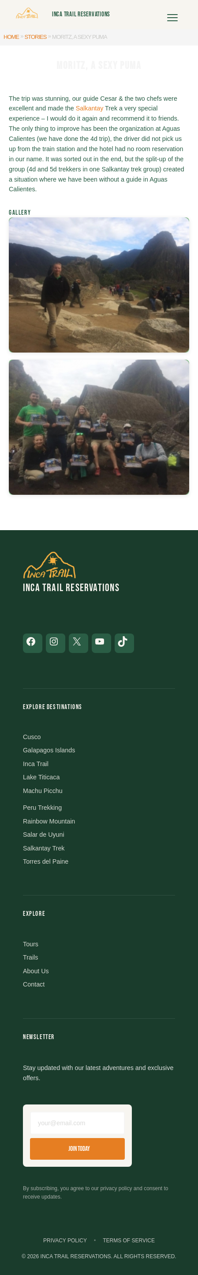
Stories (36, 37)
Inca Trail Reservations (81, 14)
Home (11, 37)
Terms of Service (129, 1240)
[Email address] (77, 1123)
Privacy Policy (65, 1240)
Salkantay (90, 108)
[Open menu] (172, 14)
